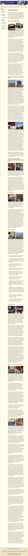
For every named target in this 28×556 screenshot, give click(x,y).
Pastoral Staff (4, 17)
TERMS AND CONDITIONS (16, 548)
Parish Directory (3, 20)
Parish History (4, 25)
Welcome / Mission (3, 12)
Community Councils (4, 23)
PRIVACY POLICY (10, 548)
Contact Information (4, 15)
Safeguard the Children (4, 28)
